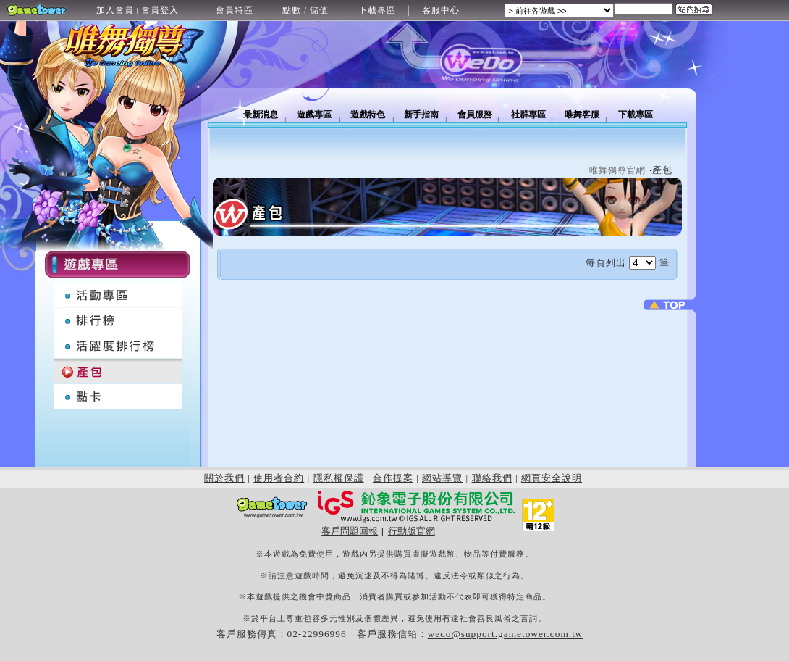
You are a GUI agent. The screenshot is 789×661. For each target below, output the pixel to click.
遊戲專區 (314, 114)
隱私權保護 (338, 478)
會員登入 (160, 10)
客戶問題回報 (349, 530)
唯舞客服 (582, 114)
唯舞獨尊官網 (617, 170)
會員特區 (234, 10)
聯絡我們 (492, 478)
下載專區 (377, 10)
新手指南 (421, 114)
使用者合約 (278, 478)
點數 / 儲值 (305, 10)
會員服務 (474, 114)
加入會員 (115, 10)
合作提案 (393, 478)
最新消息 (260, 114)
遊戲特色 (367, 114)
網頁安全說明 (551, 478)
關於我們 (224, 478)
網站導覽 (442, 478)
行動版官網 (411, 530)
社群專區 (528, 114)
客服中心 (441, 10)
